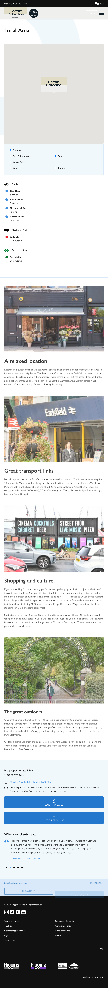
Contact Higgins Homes (14, 930)
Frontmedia (99, 977)
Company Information (65, 920)
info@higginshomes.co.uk (15, 885)
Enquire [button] (91, 13)
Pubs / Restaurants (20, 156)
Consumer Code (62, 930)
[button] (54, 85)
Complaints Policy (63, 925)
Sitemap (58, 935)
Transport (16, 150)
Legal (6, 935)
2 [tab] (10, 867)
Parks (59, 156)
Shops (14, 168)
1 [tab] (6, 867)
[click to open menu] (101, 13)
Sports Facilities (19, 162)
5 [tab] (22, 867)
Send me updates (54, 802)
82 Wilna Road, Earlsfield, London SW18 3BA (30, 782)
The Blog (8, 925)
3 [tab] (14, 867)
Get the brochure (54, 818)
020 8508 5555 (97, 885)
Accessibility (9, 940)
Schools (60, 168)
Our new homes (20, 3)
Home (7, 3)
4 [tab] (18, 867)
